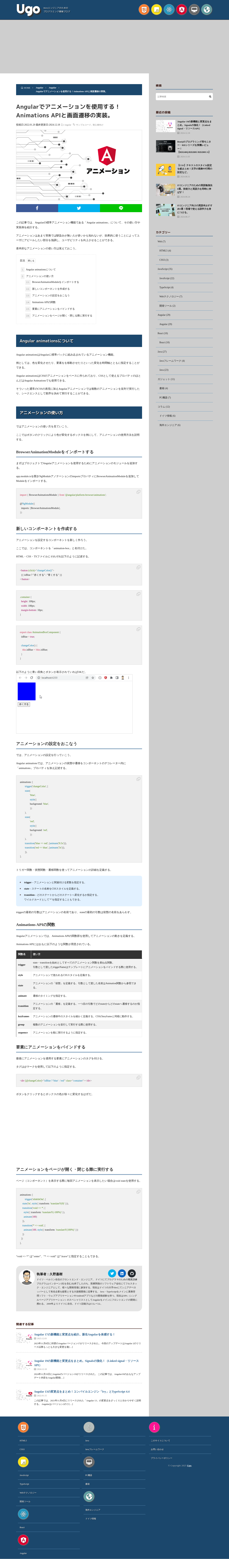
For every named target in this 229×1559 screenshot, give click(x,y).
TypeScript (164, 288)
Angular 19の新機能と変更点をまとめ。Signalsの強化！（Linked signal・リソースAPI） (194, 125)
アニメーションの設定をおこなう (47, 295)
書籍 (161, 390)
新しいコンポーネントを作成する (47, 289)
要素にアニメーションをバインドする (50, 309)
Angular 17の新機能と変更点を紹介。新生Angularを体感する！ (74, 1334)
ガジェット (164, 381)
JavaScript (163, 269)
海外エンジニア (168, 427)
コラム (161, 409)
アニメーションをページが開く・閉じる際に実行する (58, 315)
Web (160, 241)
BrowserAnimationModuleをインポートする (52, 282)
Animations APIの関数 (40, 302)
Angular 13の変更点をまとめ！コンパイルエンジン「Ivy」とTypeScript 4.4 (82, 1391)
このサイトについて (160, 1441)
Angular (68, 125)
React (160, 334)
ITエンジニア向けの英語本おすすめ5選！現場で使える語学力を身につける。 (194, 209)
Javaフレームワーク (170, 362)
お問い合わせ (157, 1449)
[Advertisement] (114, 47)
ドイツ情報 (165, 418)
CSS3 (162, 260)
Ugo (28, 9)
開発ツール (165, 306)
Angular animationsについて (38, 269)
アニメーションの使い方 (37, 276)
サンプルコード (84, 125)
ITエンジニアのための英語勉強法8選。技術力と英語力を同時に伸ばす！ (194, 189)
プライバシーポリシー (161, 1458)
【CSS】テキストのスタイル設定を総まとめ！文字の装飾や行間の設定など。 (194, 169)
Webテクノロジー (169, 297)
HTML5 (163, 251)
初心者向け (99, 125)
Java (160, 353)
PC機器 (163, 399)
